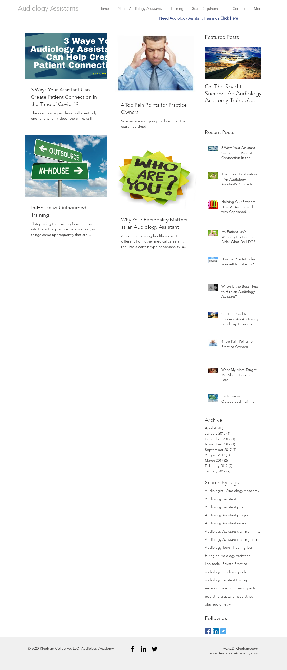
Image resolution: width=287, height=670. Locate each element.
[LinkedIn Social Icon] (216, 631)
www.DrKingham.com (240, 648)
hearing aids (245, 588)
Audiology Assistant (220, 499)
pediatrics (245, 596)
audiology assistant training (227, 580)
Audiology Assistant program (228, 515)
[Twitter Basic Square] (223, 631)
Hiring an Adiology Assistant (227, 555)
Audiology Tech (217, 547)
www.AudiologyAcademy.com (234, 653)
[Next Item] (253, 63)
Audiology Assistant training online (232, 539)
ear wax (211, 588)
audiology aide (235, 572)
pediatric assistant (219, 596)
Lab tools (212, 563)
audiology (213, 572)
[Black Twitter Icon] (155, 649)
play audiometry (218, 604)
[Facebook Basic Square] (208, 631)
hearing (226, 588)
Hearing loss (243, 547)
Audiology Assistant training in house (233, 531)
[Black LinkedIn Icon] (143, 649)
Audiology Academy (242, 490)
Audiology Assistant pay (224, 507)
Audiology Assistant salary (225, 523)
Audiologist (214, 490)
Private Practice (235, 563)
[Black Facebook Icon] (132, 649)
